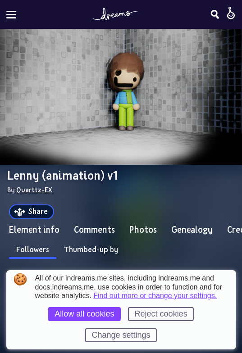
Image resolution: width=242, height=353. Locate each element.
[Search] (215, 14)
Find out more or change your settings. (155, 295)
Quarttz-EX (34, 189)
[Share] (31, 211)
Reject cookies (161, 313)
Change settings (120, 334)
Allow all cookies (84, 313)
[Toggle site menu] (11, 15)
